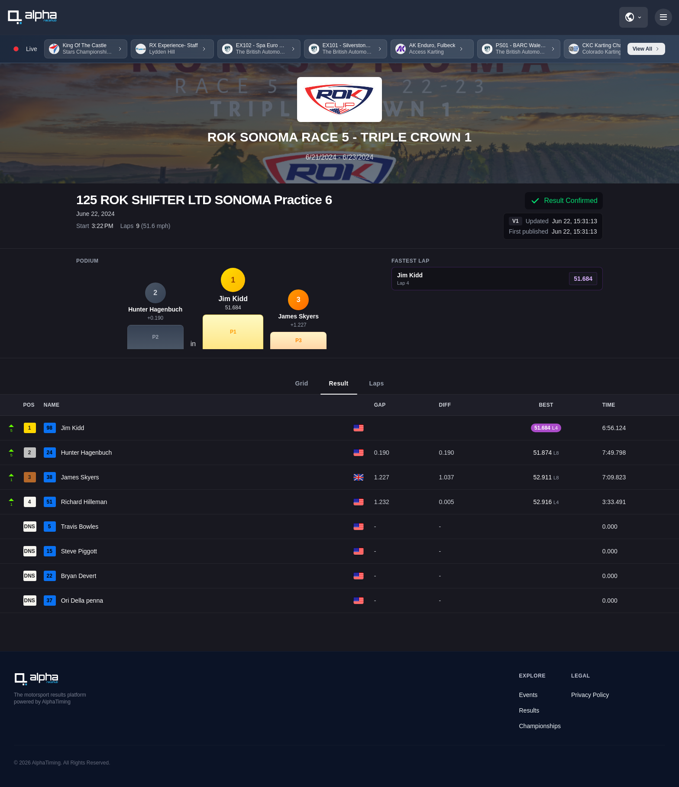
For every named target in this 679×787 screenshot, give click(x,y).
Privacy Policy (590, 694)
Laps (377, 387)
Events (528, 694)
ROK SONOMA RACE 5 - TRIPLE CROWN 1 (339, 137)
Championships (540, 726)
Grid (301, 387)
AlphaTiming (46, 763)
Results (529, 710)
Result (338, 387)
